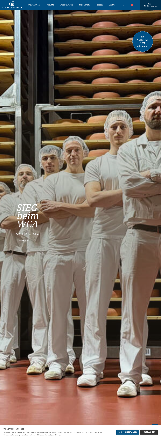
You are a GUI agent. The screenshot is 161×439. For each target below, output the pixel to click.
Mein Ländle (84, 5)
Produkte (50, 5)
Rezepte (99, 5)
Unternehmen (34, 5)
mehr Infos (24, 240)
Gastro (112, 5)
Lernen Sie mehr (55, 435)
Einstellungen (149, 432)
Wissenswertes (66, 5)
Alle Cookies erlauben (128, 432)
